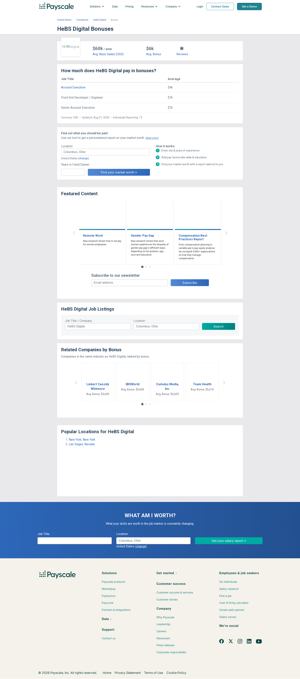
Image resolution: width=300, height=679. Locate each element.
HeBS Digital (99, 20)
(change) (83, 158)
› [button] (226, 232)
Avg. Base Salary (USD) (108, 54)
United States (64, 20)
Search (219, 326)
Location (139, 321)
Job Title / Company (78, 321)
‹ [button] (74, 232)
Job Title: (44, 534)
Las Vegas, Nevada (82, 444)
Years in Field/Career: (75, 164)
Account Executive (73, 87)
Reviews (182, 54)
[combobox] (105, 152)
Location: (67, 146)
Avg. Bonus (153, 54)
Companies (82, 20)
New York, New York (82, 439)
